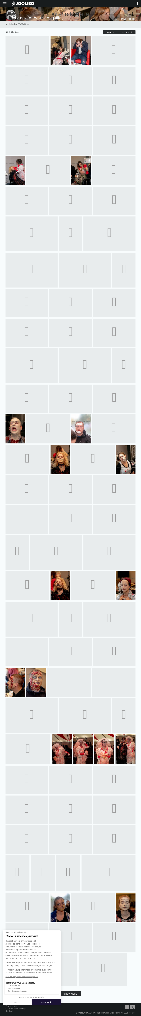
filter (110, 32)
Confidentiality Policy (16, 1008)
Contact (9, 1010)
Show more (70, 993)
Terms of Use (11, 1005)
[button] (7, 1001)
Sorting (127, 32)
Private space (128, 18)
